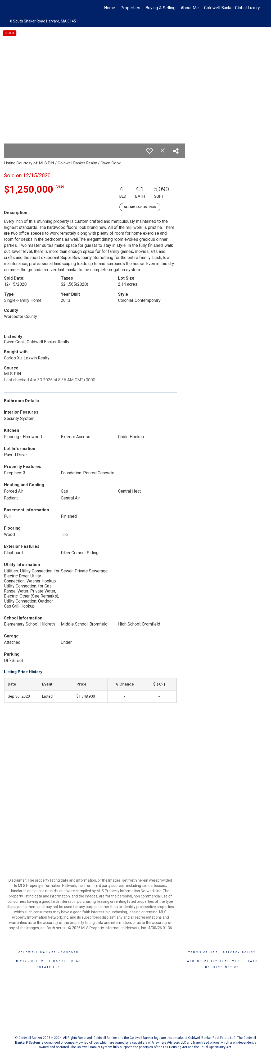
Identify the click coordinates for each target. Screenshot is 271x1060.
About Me (190, 7)
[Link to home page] (10, 8)
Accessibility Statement (215, 961)
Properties (130, 7)
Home (109, 7)
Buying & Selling (160, 7)
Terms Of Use (203, 952)
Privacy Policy (239, 952)
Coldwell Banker (37, 952)
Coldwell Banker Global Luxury (232, 7)
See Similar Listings (140, 207)
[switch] (149, 151)
